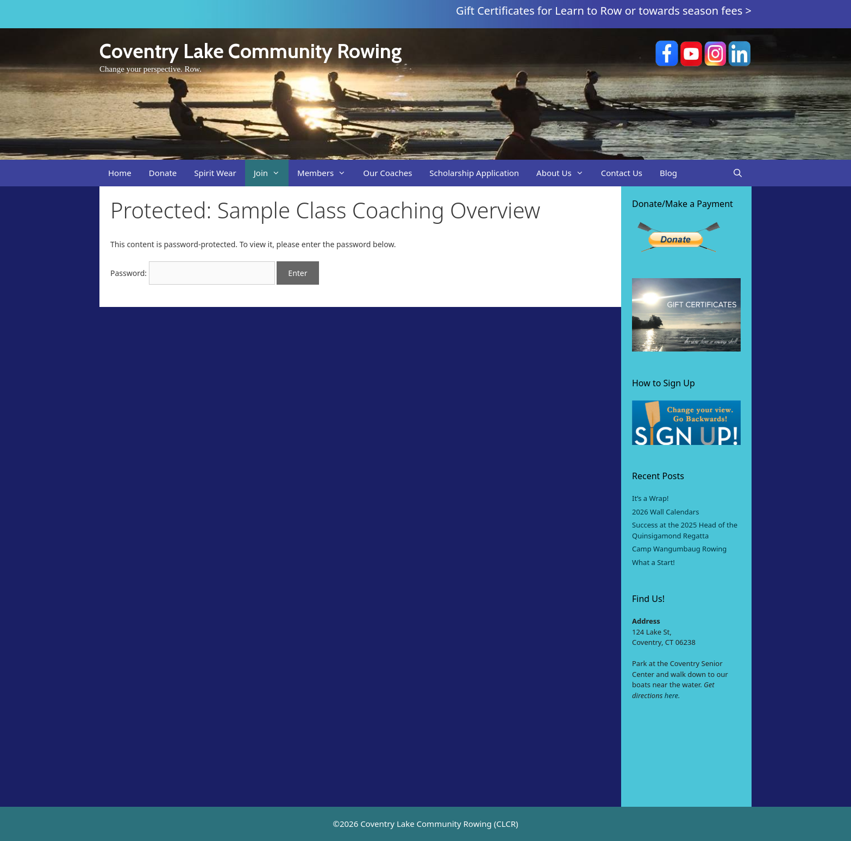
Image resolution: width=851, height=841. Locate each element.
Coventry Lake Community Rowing (250, 51)
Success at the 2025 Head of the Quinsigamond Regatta (684, 530)
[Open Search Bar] (738, 173)
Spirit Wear (215, 172)
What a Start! (653, 562)
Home (120, 172)
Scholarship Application (474, 172)
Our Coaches (387, 172)
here (671, 695)
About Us (564, 173)
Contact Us (621, 172)
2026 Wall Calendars (665, 512)
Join (271, 173)
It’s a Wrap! (650, 498)
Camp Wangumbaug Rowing (679, 549)
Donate (163, 172)
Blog (668, 172)
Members (325, 173)
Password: (192, 273)
